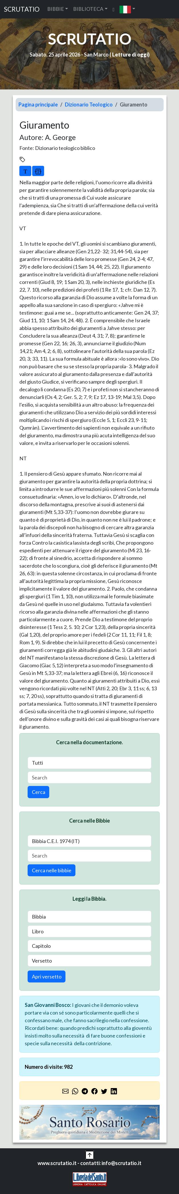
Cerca (38, 792)
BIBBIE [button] (55, 9)
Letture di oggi (130, 54)
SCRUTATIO (22, 9)
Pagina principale (38, 104)
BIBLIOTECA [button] (88, 9)
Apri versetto (46, 976)
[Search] (89, 777)
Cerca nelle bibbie (51, 870)
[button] (127, 9)
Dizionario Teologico (89, 104)
